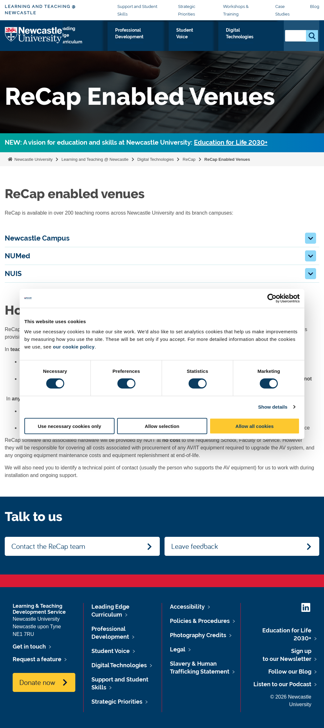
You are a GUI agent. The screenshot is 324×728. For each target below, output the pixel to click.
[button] (310, 238)
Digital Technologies (253, 41)
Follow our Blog (289, 671)
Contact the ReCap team (48, 546)
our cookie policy (74, 346)
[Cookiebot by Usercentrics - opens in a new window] (272, 298)
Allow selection (162, 426)
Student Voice (208, 41)
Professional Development (157, 41)
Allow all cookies (254, 426)
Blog (314, 6)
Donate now (37, 682)
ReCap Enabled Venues (227, 159)
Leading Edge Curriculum (94, 41)
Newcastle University (33, 159)
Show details (273, 407)
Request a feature (37, 659)
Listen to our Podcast (282, 684)
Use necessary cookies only (69, 426)
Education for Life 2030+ (230, 142)
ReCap (189, 159)
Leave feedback (194, 546)
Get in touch (29, 646)
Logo (34, 39)
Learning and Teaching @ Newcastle (40, 9)
